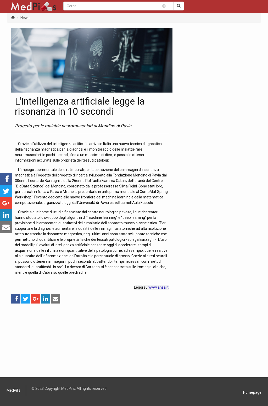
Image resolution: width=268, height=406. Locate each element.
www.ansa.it (158, 287)
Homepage (252, 392)
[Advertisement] (91, 340)
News (25, 18)
